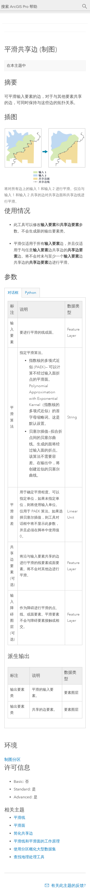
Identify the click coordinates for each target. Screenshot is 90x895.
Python (30, 292)
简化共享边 (23, 833)
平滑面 (19, 825)
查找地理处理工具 (29, 857)
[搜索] (84, 6)
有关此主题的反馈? (68, 885)
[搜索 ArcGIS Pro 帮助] (40, 6)
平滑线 (19, 817)
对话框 (13, 292)
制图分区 (12, 759)
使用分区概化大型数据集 (35, 849)
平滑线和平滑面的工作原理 (37, 841)
